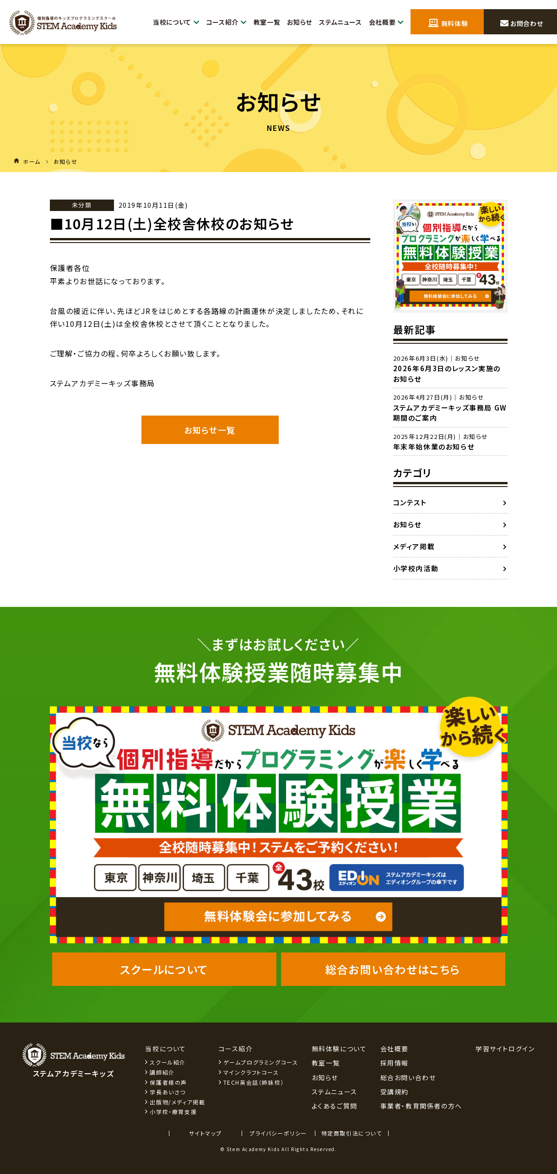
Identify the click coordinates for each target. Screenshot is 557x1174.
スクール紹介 (168, 1062)
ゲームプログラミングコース (260, 1062)
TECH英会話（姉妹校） (253, 1082)
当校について (163, 22)
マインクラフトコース (251, 1072)
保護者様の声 (168, 1082)
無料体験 (448, 22)
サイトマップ (205, 1133)
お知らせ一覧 (210, 430)
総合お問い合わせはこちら (392, 969)
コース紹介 (216, 22)
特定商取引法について (351, 1133)
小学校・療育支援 (173, 1111)
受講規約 (394, 1091)
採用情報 (394, 1062)
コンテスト (410, 502)
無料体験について (339, 1048)
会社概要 (385, 22)
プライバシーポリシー (278, 1133)
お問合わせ (521, 22)
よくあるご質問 (334, 1105)
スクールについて (164, 969)
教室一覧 (259, 22)
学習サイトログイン (505, 1048)
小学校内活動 (416, 568)
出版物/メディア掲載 (177, 1102)
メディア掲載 (414, 546)
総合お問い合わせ (408, 1077)
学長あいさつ (168, 1092)
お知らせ (293, 22)
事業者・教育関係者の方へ (421, 1105)
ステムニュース (337, 22)
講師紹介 (162, 1072)
